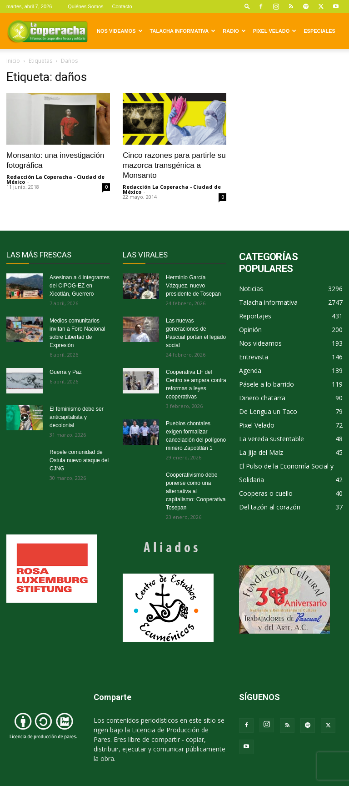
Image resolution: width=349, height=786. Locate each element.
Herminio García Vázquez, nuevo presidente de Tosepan (193, 285)
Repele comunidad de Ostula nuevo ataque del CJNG (79, 460)
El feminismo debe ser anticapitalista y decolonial (77, 417)
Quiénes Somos (85, 6)
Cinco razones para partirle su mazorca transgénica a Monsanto (174, 165)
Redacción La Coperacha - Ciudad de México (55, 179)
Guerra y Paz (66, 372)
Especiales (319, 31)
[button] (247, 6)
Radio (234, 31)
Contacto (122, 6)
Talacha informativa (183, 31)
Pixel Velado (274, 31)
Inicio (13, 61)
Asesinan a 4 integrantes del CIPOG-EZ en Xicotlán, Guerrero (80, 285)
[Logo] (47, 31)
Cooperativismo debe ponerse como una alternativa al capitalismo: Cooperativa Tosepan (195, 491)
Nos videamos (120, 31)
